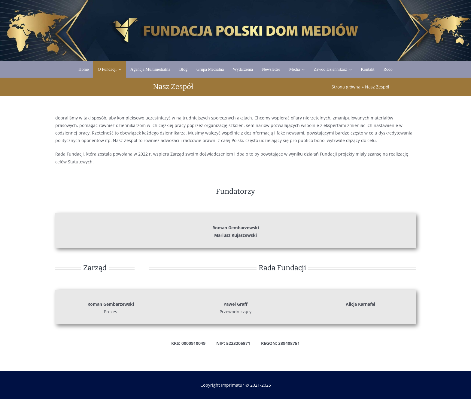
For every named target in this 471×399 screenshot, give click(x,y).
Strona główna (346, 87)
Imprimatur (232, 385)
